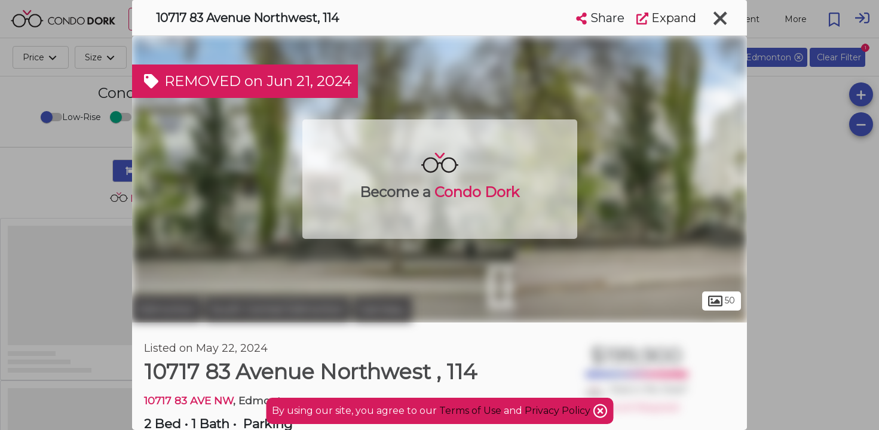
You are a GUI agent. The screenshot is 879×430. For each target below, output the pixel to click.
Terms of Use (470, 410)
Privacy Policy (559, 410)
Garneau (382, 309)
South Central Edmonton (277, 309)
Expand (666, 18)
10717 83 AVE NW (188, 400)
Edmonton (166, 309)
